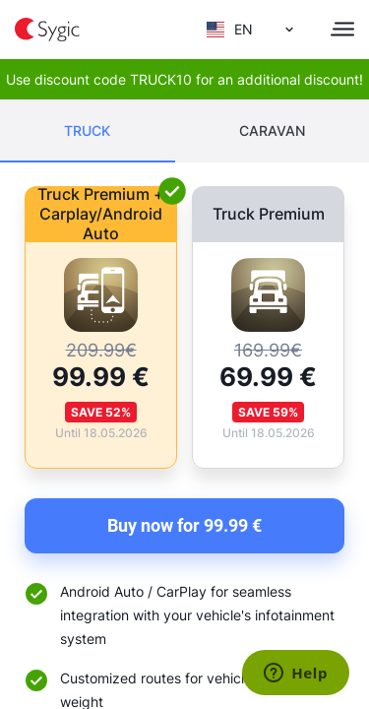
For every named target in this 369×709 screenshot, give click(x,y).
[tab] (87, 130)
